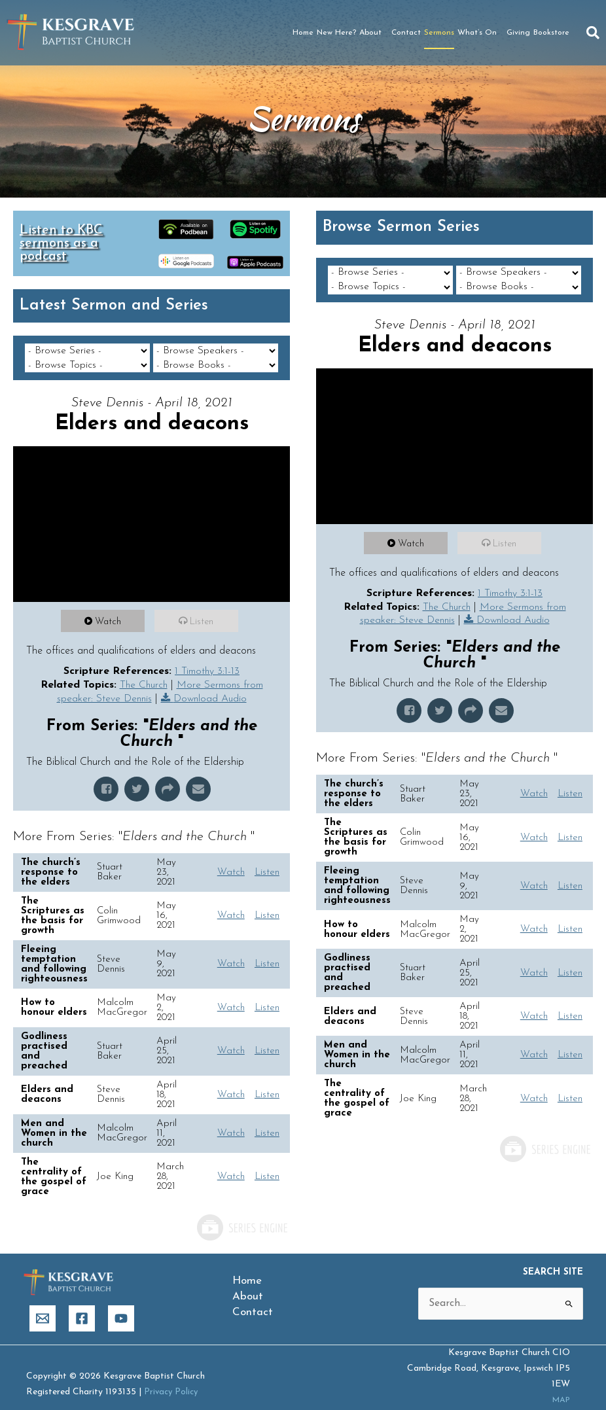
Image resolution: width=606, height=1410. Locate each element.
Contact (406, 33)
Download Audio (210, 685)
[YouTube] (121, 1305)
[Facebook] (82, 1305)
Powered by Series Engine (241, 1214)
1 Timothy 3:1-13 (207, 657)
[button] (593, 33)
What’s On (480, 32)
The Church (141, 670)
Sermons (439, 33)
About (373, 32)
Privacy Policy (172, 1378)
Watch (110, 607)
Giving (518, 33)
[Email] (42, 1305)
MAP (559, 1386)
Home (303, 33)
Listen (204, 607)
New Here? (336, 33)
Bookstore (551, 33)
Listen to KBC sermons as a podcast (61, 243)
